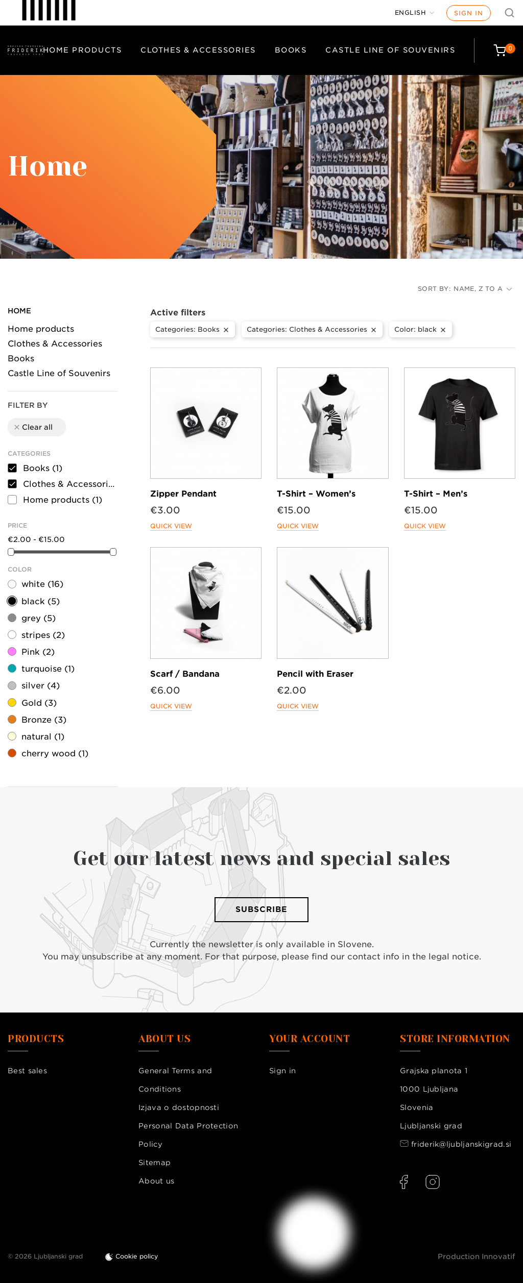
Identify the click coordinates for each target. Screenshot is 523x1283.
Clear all (33, 427)
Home (19, 311)
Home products (82, 50)
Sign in (468, 13)
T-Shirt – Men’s (435, 494)
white (42, 584)
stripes (43, 635)
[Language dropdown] (415, 12)
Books (291, 50)
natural (42, 737)
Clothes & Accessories (198, 50)
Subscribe (261, 909)
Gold (39, 703)
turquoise (48, 669)
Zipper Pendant (183, 494)
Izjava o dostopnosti (178, 1107)
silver (40, 685)
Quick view (171, 526)
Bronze (43, 720)
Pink (38, 652)
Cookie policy (136, 1256)
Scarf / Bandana (185, 674)
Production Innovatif (476, 1256)
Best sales (27, 1071)
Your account (309, 1039)
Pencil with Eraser (315, 674)
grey (38, 618)
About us (156, 1181)
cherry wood (54, 753)
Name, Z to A (483, 288)
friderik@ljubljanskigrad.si (461, 1144)
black (40, 601)
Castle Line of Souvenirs (390, 50)
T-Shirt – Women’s (316, 494)
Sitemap (154, 1162)
